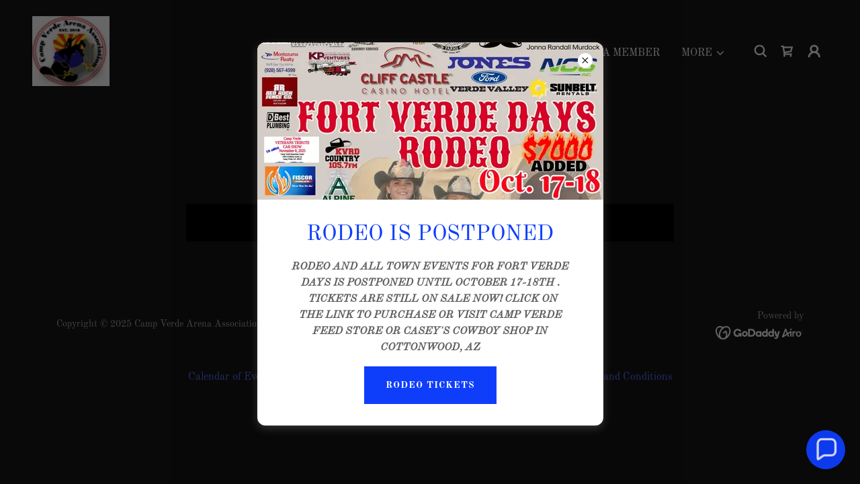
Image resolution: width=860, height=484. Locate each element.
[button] (826, 450)
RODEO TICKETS (430, 385)
